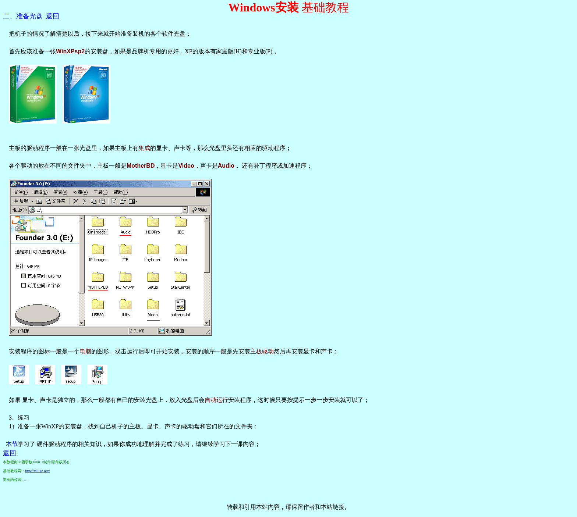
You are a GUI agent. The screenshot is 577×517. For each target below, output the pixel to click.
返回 (52, 16)
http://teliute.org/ (37, 471)
